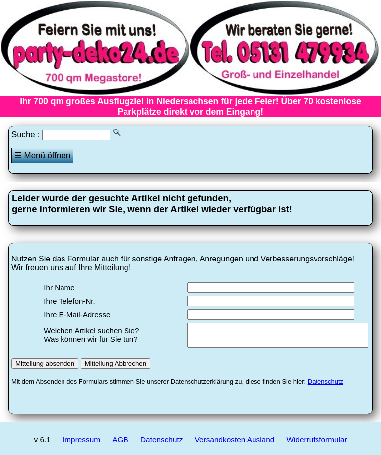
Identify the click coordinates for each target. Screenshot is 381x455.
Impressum (81, 444)
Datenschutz (325, 386)
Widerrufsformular (317, 444)
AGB (120, 444)
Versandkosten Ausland (235, 444)
